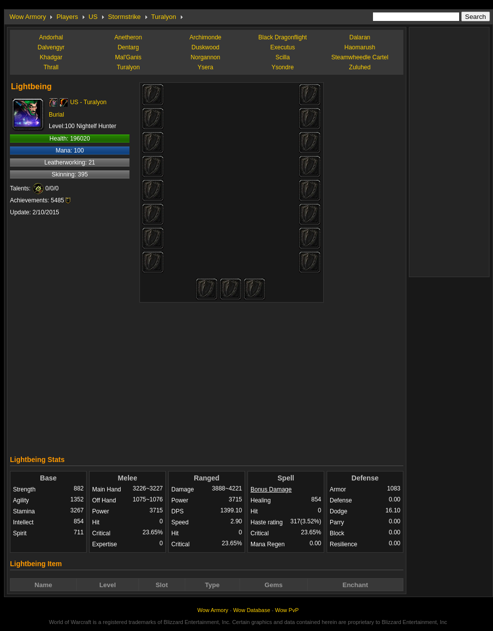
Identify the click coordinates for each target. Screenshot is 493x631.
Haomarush (359, 47)
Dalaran (359, 37)
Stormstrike (124, 16)
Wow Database (251, 610)
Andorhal (51, 37)
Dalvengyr (50, 47)
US (93, 16)
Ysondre (282, 67)
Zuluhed (359, 67)
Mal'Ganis (128, 57)
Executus (282, 47)
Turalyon (163, 16)
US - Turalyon (88, 102)
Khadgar (51, 57)
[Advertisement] (206, 376)
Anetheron (128, 37)
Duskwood (205, 47)
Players (67, 16)
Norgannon (205, 57)
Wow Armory (27, 16)
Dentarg (128, 47)
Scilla (282, 57)
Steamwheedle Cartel (359, 57)
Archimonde (205, 37)
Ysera (205, 67)
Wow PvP (286, 610)
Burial (56, 114)
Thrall (50, 67)
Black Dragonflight (282, 37)
